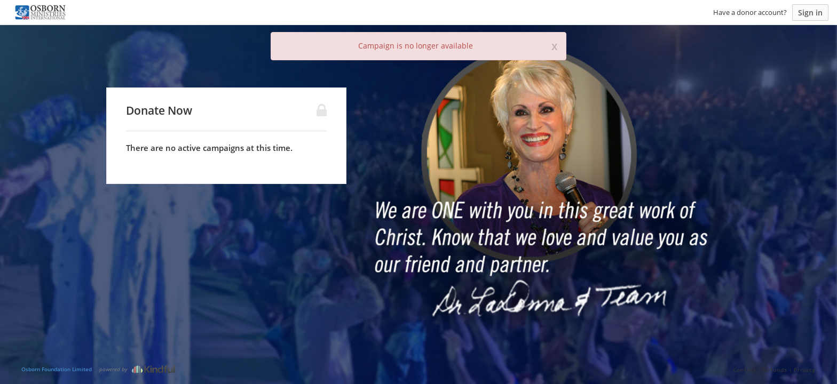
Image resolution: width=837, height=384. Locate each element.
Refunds (775, 369)
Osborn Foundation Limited (56, 369)
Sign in (810, 12)
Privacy (805, 369)
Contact (744, 369)
